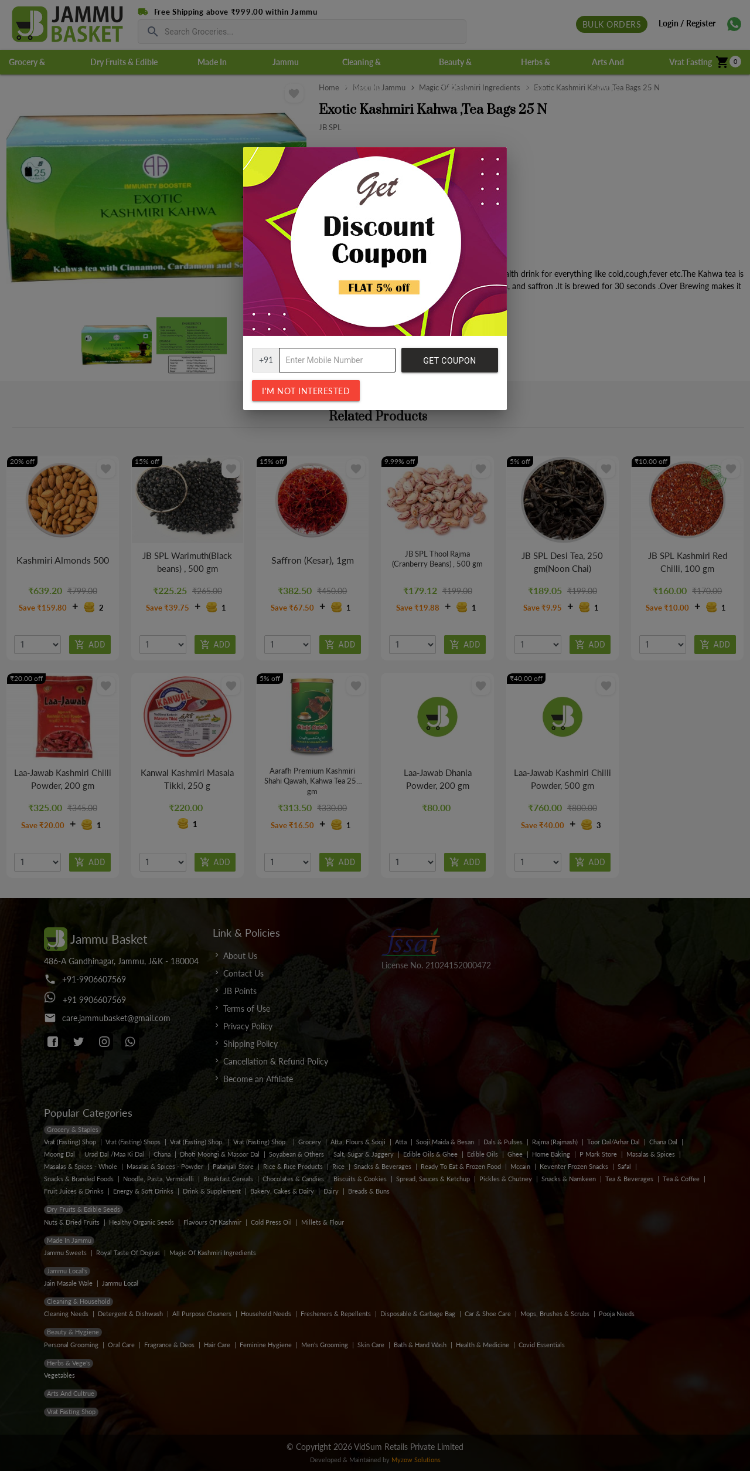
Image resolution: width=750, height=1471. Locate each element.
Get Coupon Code (449, 364)
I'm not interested (306, 391)
